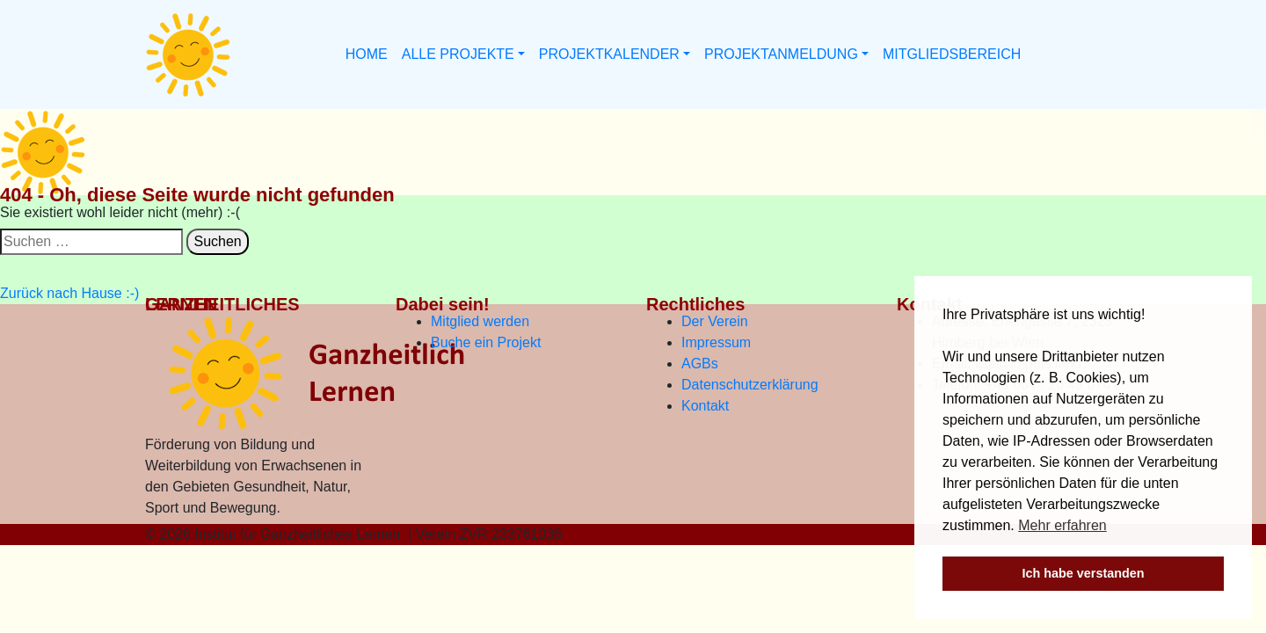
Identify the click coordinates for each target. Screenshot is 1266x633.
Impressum (716, 342)
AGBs (699, 363)
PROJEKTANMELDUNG (781, 54)
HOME (367, 54)
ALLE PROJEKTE (458, 54)
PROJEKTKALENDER (609, 54)
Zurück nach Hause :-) (69, 293)
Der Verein (714, 321)
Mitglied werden (480, 321)
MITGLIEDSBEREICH (952, 54)
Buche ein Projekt (486, 342)
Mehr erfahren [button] (1062, 525)
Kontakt (705, 405)
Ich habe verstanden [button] (1083, 573)
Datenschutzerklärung (750, 384)
